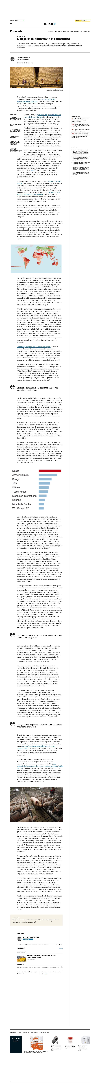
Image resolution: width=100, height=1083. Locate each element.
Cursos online (26, 1032)
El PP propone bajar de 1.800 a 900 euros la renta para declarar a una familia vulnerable (81, 125)
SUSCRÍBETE (78, 20)
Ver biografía (28, 939)
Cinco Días (76, 31)
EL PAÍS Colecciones (44, 1032)
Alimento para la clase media (16, 125)
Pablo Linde (29, 959)
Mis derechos (66, 31)
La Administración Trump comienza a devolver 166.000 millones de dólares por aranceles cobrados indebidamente (81, 168)
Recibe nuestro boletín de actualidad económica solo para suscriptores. (33, 944)
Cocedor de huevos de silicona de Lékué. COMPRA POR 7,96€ (70, 1046)
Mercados (50, 31)
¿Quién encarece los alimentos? (15, 137)
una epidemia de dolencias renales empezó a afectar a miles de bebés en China (40, 766)
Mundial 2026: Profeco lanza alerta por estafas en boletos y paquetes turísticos (80, 120)
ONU (58, 967)
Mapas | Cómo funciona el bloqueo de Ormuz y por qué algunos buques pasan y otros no (81, 173)
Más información (20, 973)
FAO (18, 967)
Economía (16, 31)
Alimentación (53, 967)
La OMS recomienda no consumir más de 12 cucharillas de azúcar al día (16, 131)
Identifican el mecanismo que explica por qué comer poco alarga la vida (16, 150)
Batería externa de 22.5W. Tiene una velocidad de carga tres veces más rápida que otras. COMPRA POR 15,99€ (56, 1048)
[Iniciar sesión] (85, 20)
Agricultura (25, 967)
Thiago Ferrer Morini (23, 57)
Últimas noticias (76, 116)
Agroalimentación (32, 967)
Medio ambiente (45, 967)
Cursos (19, 1032)
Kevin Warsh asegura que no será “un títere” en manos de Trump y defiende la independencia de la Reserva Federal (80, 135)
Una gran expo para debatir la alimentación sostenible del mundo (41, 956)
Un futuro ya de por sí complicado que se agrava (33, 347)
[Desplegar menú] (11, 24)
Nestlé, (33, 170)
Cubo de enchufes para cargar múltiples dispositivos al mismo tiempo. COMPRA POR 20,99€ (83, 1048)
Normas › (61, 948)
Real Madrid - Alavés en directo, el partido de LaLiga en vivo (81, 130)
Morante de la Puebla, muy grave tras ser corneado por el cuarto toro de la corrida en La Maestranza (81, 158)
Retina (81, 31)
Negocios (71, 31)
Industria (39, 967)
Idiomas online (34, 1032)
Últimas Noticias (86, 31)
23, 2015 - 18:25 (24, 59)
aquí (46, 973)
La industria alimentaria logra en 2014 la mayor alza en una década (15, 119)
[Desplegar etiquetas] (62, 967)
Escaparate (13, 1032)
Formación (60, 31)
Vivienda (55, 31)
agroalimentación (21, 36)
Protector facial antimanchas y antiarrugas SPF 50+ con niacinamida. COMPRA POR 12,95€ (36, 1052)
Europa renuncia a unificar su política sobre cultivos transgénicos (15, 143)
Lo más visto (75, 147)
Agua (21, 967)
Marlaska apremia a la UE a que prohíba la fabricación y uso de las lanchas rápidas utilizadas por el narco (81, 163)
